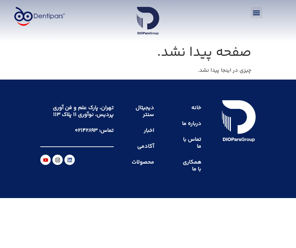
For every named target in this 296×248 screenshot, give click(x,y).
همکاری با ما (192, 166)
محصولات (143, 162)
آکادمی (145, 146)
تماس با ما (192, 143)
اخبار (149, 130)
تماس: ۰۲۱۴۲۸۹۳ (94, 130)
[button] (256, 12)
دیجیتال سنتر (144, 111)
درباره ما (191, 124)
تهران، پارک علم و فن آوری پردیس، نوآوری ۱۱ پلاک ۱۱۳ (83, 111)
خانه (196, 108)
